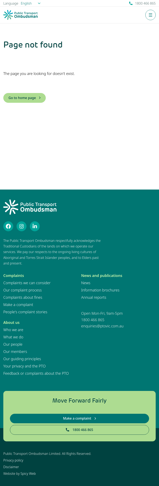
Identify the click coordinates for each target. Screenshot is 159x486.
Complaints (13, 275)
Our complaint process (22, 290)
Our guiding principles (22, 358)
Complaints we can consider (27, 282)
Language (10, 3)
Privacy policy (13, 460)
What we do (13, 336)
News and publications (101, 275)
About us (11, 322)
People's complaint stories (25, 311)
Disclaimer (11, 467)
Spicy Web (28, 473)
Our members (15, 351)
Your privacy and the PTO (24, 366)
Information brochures (100, 290)
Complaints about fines (22, 297)
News (85, 282)
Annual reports (93, 297)
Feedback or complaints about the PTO (36, 373)
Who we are (13, 329)
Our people (13, 344)
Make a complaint (18, 304)
